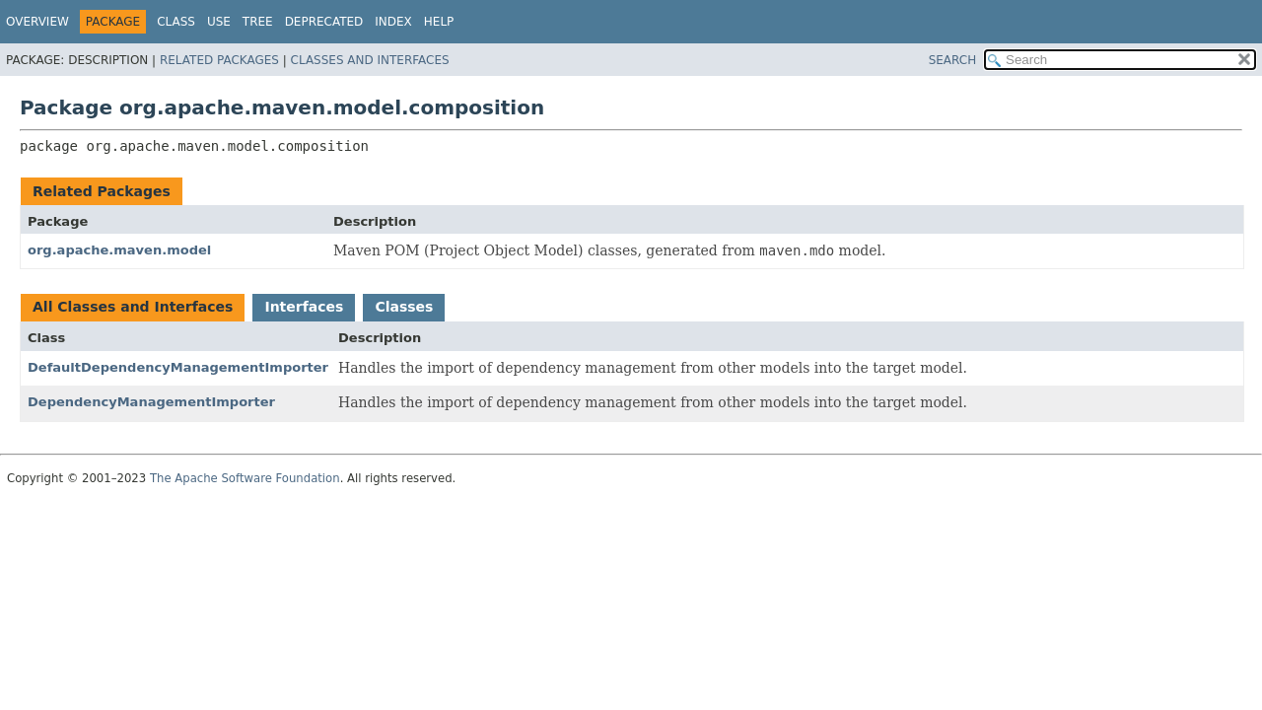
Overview (37, 22)
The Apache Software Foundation (245, 478)
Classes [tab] (404, 307)
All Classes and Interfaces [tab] (133, 307)
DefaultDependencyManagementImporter (178, 367)
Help (439, 22)
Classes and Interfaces (370, 60)
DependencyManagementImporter (151, 401)
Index (393, 22)
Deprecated (324, 22)
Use (219, 22)
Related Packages (219, 60)
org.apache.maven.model (119, 250)
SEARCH (953, 60)
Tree (258, 22)
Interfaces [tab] (303, 307)
